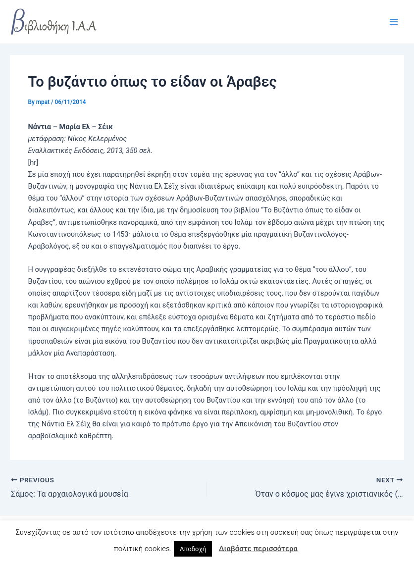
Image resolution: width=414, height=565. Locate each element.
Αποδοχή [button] (193, 549)
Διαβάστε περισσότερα (258, 548)
